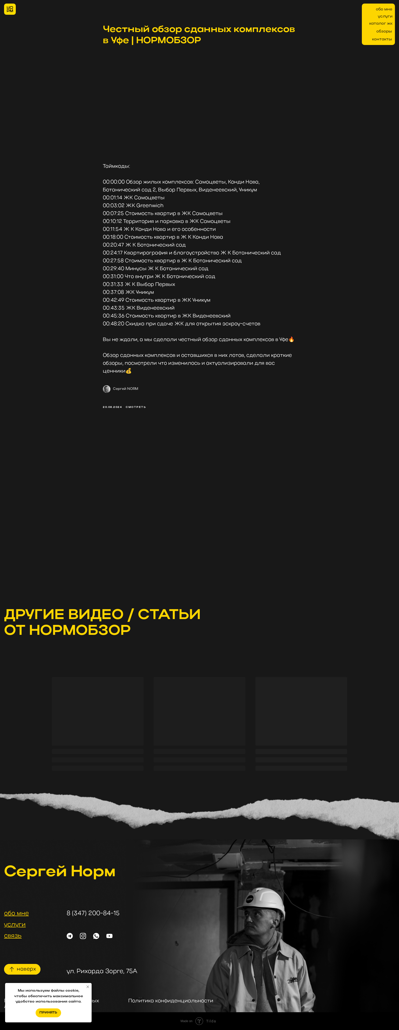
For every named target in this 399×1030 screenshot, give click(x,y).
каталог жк (380, 24)
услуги (385, 16)
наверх (26, 969)
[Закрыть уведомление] (87, 986)
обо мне (384, 9)
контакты (382, 39)
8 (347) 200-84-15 (93, 913)
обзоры (384, 31)
